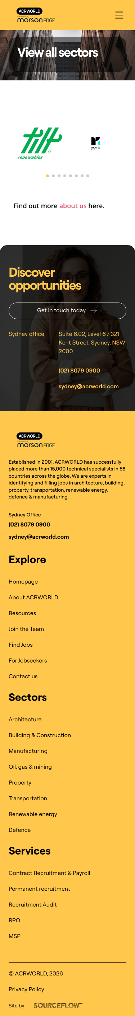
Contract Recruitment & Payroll (49, 873)
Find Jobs (21, 645)
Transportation (28, 798)
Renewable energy (33, 814)
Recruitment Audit (33, 904)
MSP (15, 936)
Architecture (25, 719)
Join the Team (26, 629)
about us (73, 206)
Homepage (23, 581)
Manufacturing (28, 751)
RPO (14, 920)
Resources (22, 613)
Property (20, 782)
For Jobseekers (28, 660)
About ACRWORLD (33, 597)
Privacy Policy (26, 989)
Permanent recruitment (39, 889)
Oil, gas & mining (30, 767)
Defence (20, 830)
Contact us (23, 676)
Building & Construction (40, 735)
